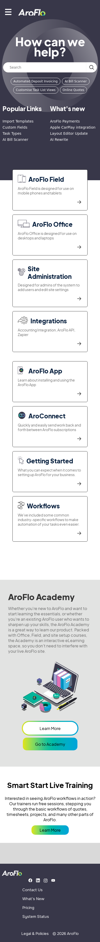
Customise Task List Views (36, 90)
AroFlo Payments (65, 121)
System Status (35, 916)
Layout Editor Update (69, 133)
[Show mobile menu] (8, 12)
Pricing (28, 907)
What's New (33, 898)
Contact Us (32, 889)
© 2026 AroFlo (66, 933)
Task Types (12, 133)
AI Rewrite (59, 140)
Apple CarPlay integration (72, 127)
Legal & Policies (35, 933)
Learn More (50, 728)
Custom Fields (15, 127)
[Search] (44, 67)
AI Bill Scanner (76, 81)
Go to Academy (50, 744)
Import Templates (18, 121)
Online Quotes (73, 90)
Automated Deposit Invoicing (35, 81)
